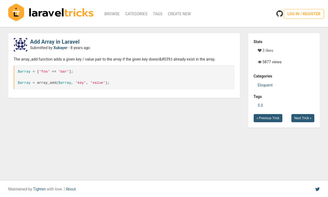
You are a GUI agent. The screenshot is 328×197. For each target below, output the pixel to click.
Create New (179, 14)
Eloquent (265, 85)
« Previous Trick (268, 118)
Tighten (39, 189)
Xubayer (60, 48)
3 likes (265, 50)
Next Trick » (302, 118)
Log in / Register (303, 14)
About (71, 189)
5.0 (260, 105)
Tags (157, 14)
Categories (136, 14)
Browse (112, 14)
